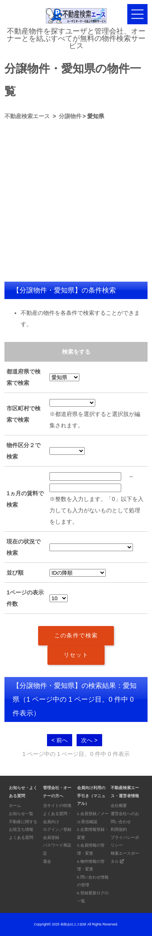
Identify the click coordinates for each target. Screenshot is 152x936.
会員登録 (51, 837)
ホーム (15, 805)
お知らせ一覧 (21, 813)
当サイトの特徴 (57, 805)
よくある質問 (21, 837)
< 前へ (59, 740)
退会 (47, 861)
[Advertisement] (76, 202)
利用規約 (119, 829)
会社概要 (119, 805)
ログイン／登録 (57, 829)
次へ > (89, 740)
